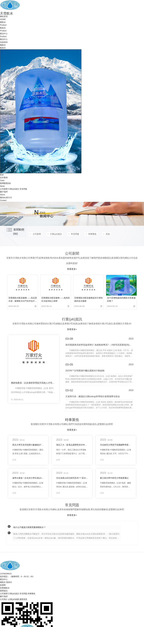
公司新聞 (4, 189)
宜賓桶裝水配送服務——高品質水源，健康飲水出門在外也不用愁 (22, 300)
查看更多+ (72, 269)
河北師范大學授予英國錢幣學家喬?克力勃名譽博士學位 (116, 445)
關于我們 (4, 192)
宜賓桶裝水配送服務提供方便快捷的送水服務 (88, 299)
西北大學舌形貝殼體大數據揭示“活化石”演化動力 (28, 445)
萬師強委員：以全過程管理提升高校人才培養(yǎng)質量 (33, 383)
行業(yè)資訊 (13, 189)
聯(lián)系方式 (6, 197)
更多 (2, 175)
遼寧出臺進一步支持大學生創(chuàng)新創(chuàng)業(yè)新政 (28, 478)
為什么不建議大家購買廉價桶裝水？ (29, 527)
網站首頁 (4, 16)
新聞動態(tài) (5, 183)
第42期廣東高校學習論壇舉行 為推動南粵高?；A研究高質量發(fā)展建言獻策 (99, 345)
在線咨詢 (4, 42)
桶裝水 (3, 22)
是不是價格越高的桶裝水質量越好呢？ (121, 299)
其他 (108, 234)
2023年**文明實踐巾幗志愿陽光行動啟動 (85, 370)
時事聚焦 (92, 234)
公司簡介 (4, 599)
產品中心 (4, 33)
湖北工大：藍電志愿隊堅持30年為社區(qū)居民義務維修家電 (72, 445)
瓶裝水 (3, 28)
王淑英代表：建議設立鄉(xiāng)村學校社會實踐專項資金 (92, 396)
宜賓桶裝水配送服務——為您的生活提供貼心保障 (55, 299)
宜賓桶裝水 (5, 588)
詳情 (14, 460)
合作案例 (4, 177)
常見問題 (23, 189)
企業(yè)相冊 (13, 599)
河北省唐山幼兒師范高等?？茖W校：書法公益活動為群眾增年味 (72, 478)
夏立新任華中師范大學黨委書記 (114, 478)
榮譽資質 (23, 599)
